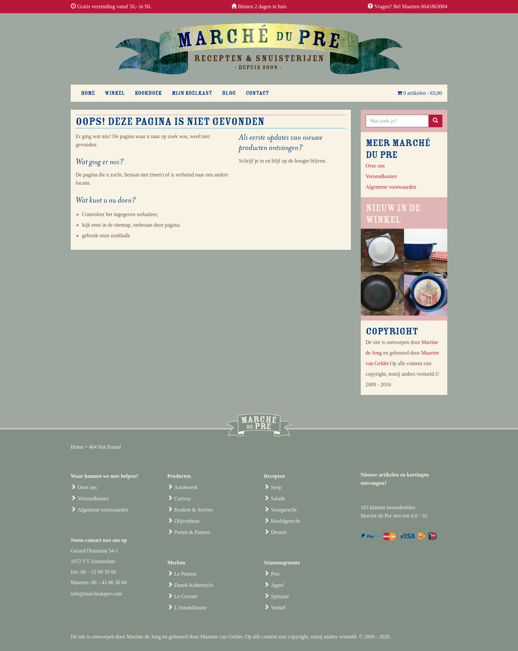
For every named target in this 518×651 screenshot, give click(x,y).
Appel (277, 585)
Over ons (375, 166)
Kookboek (148, 93)
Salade (278, 498)
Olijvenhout (187, 521)
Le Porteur (185, 574)
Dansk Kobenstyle (193, 585)
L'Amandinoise (190, 607)
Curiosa (182, 498)
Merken (176, 562)
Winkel (115, 93)
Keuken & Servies (193, 510)
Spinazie (280, 596)
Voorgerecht (284, 510)
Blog (229, 93)
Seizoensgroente (282, 562)
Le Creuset (186, 596)
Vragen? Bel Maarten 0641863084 (410, 6)
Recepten (274, 476)
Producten (179, 476)
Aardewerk (186, 487)
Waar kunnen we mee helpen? (104, 476)
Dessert (279, 532)
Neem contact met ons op (99, 540)
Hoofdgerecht (285, 521)
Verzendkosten (93, 498)
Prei (275, 574)
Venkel (278, 607)
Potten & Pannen (192, 532)
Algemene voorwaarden (103, 510)
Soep (276, 487)
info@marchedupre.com (96, 593)
